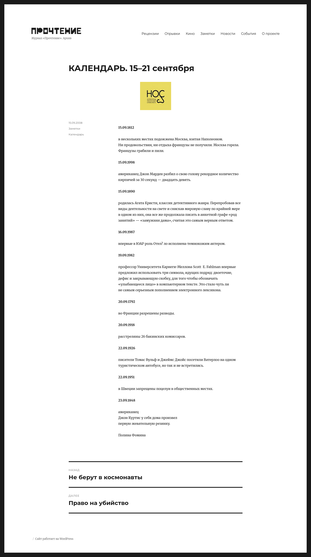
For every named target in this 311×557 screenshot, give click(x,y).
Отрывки (172, 34)
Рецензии (150, 34)
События (248, 34)
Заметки (208, 34)
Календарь (76, 134)
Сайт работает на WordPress (54, 539)
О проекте (271, 34)
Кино (190, 34)
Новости (228, 34)
